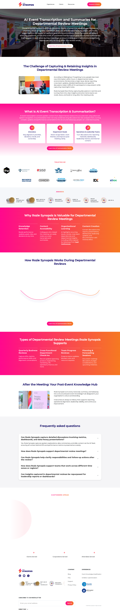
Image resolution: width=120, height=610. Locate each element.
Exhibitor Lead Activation (89, 578)
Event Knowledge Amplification (91, 574)
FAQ (69, 578)
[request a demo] (60, 148)
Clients (61, 4)
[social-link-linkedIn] (20, 576)
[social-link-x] (28, 576)
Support (70, 581)
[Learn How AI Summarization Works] (60, 46)
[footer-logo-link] (42, 571)
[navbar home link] (26, 4)
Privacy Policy (72, 585)
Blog (69, 574)
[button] (50, 4)
